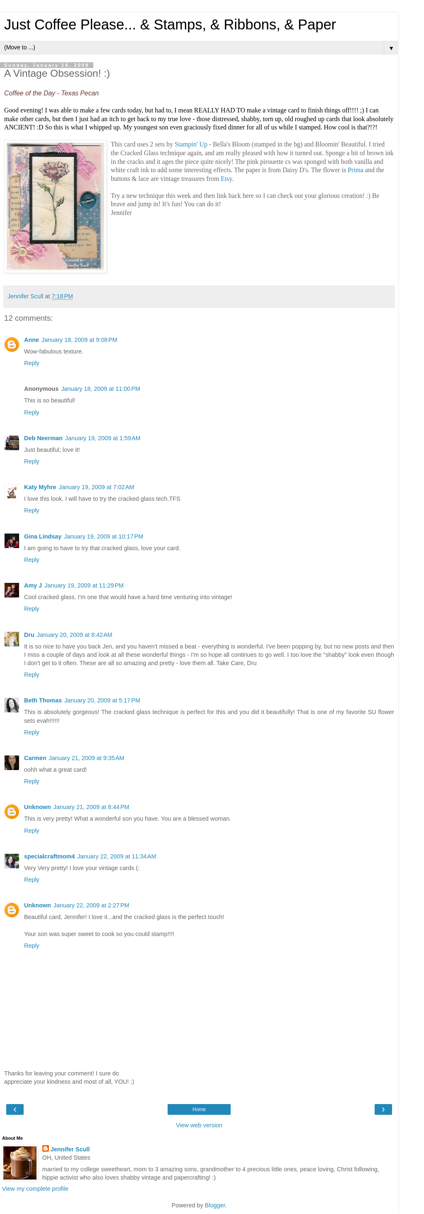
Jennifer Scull (70, 1149)
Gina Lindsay (42, 536)
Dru (29, 634)
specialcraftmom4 (49, 856)
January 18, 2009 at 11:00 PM (100, 388)
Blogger (215, 1205)
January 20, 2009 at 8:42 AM (74, 634)
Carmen (35, 758)
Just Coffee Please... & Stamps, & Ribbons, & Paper (170, 24)
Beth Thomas (43, 700)
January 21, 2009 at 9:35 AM (86, 758)
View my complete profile (35, 1188)
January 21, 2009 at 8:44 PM (91, 807)
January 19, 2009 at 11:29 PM (84, 585)
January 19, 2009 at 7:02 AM (96, 487)
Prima (355, 169)
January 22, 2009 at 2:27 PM (91, 905)
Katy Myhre (40, 487)
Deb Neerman (43, 438)
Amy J (33, 585)
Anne (31, 339)
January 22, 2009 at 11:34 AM (116, 856)
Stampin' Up (192, 144)
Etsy (226, 178)
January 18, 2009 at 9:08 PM (79, 339)
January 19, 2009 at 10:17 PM (103, 536)
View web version (199, 1125)
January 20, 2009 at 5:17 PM (102, 700)
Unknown (37, 807)
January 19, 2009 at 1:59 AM (103, 438)
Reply (31, 363)
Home (199, 1109)
